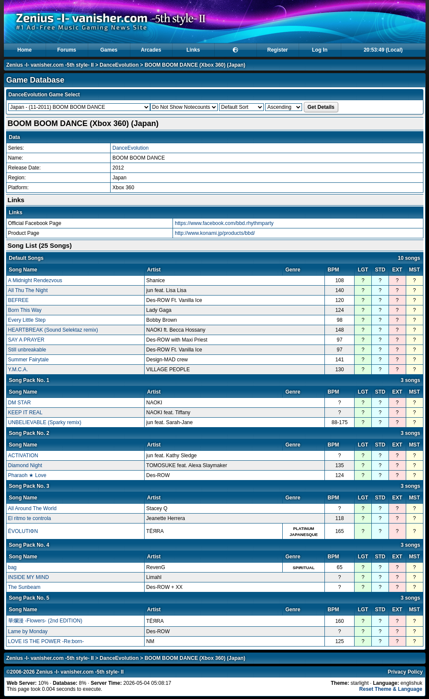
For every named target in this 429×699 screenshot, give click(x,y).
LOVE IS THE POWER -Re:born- (46, 641)
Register (277, 50)
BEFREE (18, 300)
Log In (319, 50)
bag (12, 567)
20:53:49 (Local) (383, 50)
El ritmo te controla (29, 518)
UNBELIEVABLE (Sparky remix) (45, 422)
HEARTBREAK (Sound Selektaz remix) (53, 330)
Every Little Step (27, 320)
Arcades (151, 50)
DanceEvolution (119, 65)
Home (24, 50)
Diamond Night (25, 465)
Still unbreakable (27, 350)
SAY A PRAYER (26, 340)
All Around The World (32, 508)
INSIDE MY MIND (28, 577)
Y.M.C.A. (18, 369)
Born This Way (25, 310)
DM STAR (19, 403)
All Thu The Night (28, 290)
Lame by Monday (28, 631)
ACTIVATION (23, 456)
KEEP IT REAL (25, 413)
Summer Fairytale (28, 360)
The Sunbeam (24, 587)
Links (193, 50)
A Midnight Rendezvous (35, 280)
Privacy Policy (405, 672)
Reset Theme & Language (391, 689)
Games (108, 50)
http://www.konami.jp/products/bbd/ (215, 233)
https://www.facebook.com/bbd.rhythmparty (224, 223)
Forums (66, 50)
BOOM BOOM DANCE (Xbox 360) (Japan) (195, 65)
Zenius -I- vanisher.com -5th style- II (50, 65)
